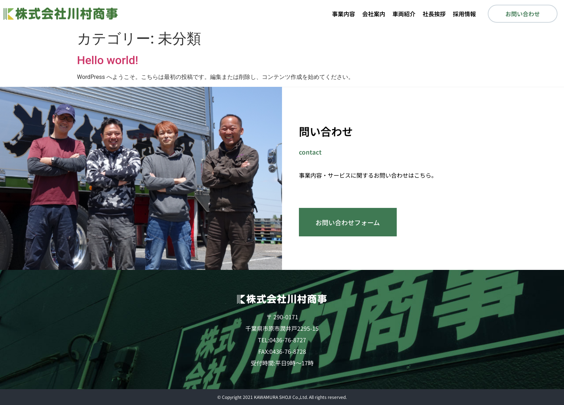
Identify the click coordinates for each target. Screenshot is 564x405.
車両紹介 (403, 13)
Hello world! (107, 60)
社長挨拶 (434, 13)
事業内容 (343, 13)
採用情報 (464, 13)
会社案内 (373, 13)
